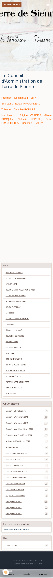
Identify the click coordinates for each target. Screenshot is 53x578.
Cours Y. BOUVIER (26, 459)
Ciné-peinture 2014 (26, 507)
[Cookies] (6, 572)
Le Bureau (10, 324)
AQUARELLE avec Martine (16, 301)
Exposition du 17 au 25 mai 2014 (26, 435)
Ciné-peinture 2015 (26, 513)
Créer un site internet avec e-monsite (26, 560)
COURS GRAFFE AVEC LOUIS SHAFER (20, 290)
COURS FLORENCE (13, 307)
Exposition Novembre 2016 (26, 417)
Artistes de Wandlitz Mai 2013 (26, 441)
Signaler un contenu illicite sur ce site (26, 564)
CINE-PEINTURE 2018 (14, 359)
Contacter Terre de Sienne (16, 529)
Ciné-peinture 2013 (26, 501)
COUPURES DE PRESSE (15, 336)
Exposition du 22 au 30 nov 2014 (26, 429)
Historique (10, 353)
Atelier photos (26, 447)
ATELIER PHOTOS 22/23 (15, 371)
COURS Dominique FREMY (16, 278)
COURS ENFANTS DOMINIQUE (17, 319)
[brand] (11, 4)
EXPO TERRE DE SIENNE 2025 (17, 382)
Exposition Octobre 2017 (26, 411)
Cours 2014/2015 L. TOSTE (26, 471)
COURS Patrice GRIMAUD (16, 296)
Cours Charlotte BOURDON (26, 453)
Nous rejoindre (12, 342)
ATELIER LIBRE (11, 284)
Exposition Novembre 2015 (26, 423)
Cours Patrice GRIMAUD (26, 483)
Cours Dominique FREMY (26, 477)
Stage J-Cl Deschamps (26, 495)
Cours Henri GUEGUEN (26, 489)
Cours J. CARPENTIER (26, 465)
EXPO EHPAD (11, 394)
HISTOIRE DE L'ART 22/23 (16, 365)
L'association (26, 545)
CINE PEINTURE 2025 (14, 388)
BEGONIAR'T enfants (14, 273)
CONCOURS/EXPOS (13, 376)
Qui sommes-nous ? (14, 347)
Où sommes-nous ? (14, 330)
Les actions (10, 313)
